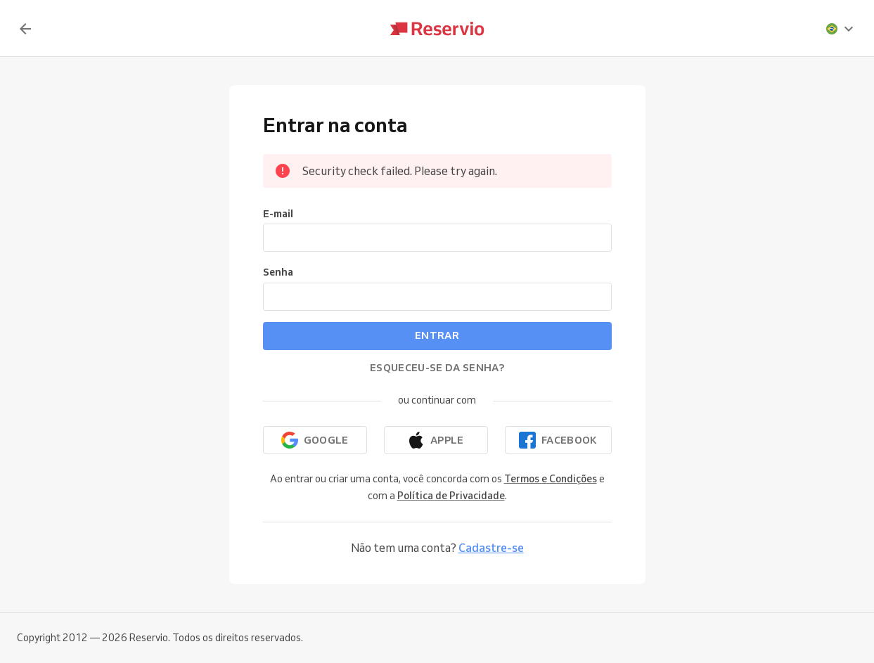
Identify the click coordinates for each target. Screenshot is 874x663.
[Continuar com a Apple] (436, 440)
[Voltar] (25, 28)
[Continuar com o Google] (315, 440)
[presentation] (840, 29)
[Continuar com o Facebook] (558, 440)
